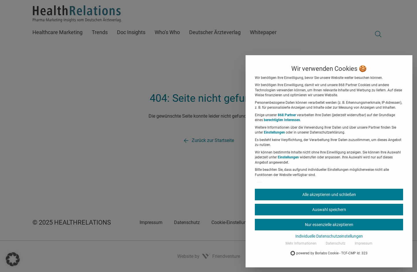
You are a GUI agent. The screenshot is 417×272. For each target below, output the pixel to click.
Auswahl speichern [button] (329, 209)
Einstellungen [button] (274, 132)
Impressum (363, 243)
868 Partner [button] (287, 115)
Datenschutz (335, 243)
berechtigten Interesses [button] (282, 120)
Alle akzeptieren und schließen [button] (329, 194)
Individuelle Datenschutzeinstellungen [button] (329, 236)
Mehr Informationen (301, 243)
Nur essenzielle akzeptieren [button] (329, 224)
